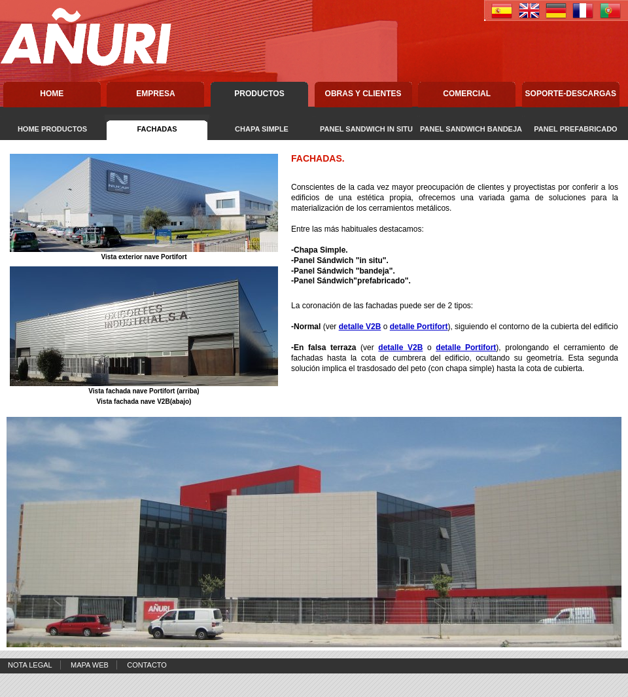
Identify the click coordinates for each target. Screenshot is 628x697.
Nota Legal (30, 665)
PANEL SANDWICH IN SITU (366, 129)
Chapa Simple (319, 250)
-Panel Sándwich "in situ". (340, 260)
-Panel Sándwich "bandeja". (343, 271)
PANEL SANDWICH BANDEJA (471, 129)
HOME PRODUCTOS (52, 129)
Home (51, 93)
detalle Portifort (419, 326)
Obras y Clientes (363, 93)
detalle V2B (360, 326)
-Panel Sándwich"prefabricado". (351, 280)
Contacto (147, 665)
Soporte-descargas (570, 93)
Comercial (467, 93)
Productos (259, 93)
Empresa (155, 93)
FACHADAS (157, 129)
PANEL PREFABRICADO (575, 129)
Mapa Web (90, 665)
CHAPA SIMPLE (261, 129)
